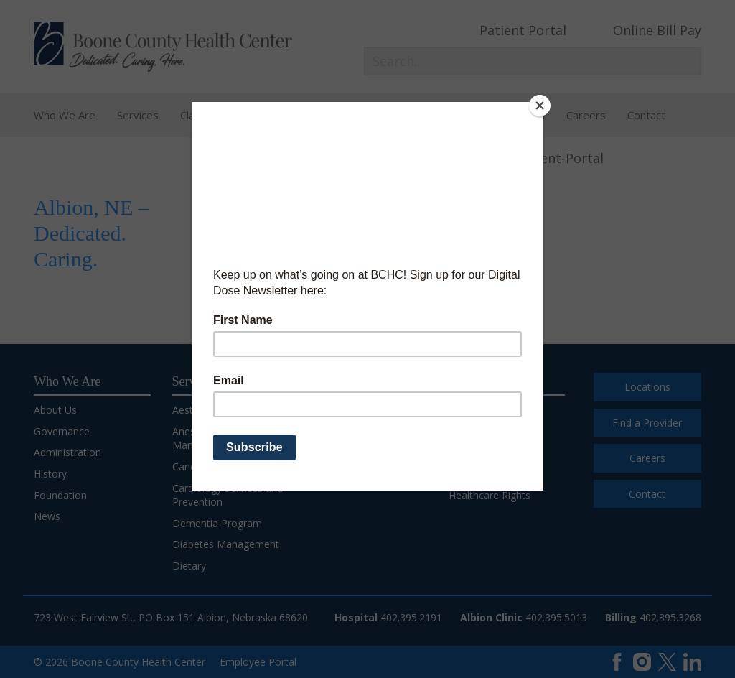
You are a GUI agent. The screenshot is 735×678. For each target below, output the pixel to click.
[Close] (540, 105)
